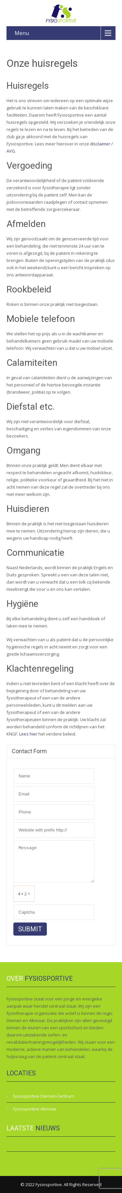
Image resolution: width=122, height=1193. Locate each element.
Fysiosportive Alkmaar (35, 1109)
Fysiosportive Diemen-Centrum (43, 1096)
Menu (22, 33)
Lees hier (28, 734)
